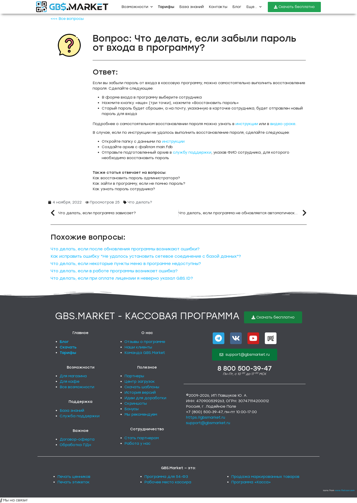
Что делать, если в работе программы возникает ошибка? (114, 270)
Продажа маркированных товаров (265, 476)
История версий (140, 392)
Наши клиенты (138, 347)
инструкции (247, 124)
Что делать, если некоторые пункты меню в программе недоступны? (126, 263)
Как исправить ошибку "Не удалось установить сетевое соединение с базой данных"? (146, 256)
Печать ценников (73, 476)
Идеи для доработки (145, 398)
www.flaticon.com (345, 490)
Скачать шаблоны (141, 387)
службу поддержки (192, 152)
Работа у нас (137, 443)
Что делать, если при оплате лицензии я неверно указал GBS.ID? (122, 278)
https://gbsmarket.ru (205, 417)
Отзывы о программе (144, 342)
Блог (236, 7)
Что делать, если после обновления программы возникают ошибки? (125, 249)
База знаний (191, 7)
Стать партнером (141, 438)
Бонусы (131, 409)
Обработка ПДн (75, 445)
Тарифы (68, 352)
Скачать (68, 347)
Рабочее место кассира (167, 482)
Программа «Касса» (251, 482)
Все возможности (77, 387)
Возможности (137, 6)
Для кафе (69, 381)
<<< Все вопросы (67, 18)
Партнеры (134, 376)
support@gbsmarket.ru (208, 423)
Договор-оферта (77, 439)
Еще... (254, 6)
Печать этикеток (73, 482)
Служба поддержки (79, 416)
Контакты (218, 7)
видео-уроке (282, 124)
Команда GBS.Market (144, 352)
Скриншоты (135, 403)
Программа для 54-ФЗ (166, 476)
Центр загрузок (139, 381)
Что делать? (140, 202)
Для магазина (73, 376)
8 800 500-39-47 (244, 368)
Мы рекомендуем (140, 414)
